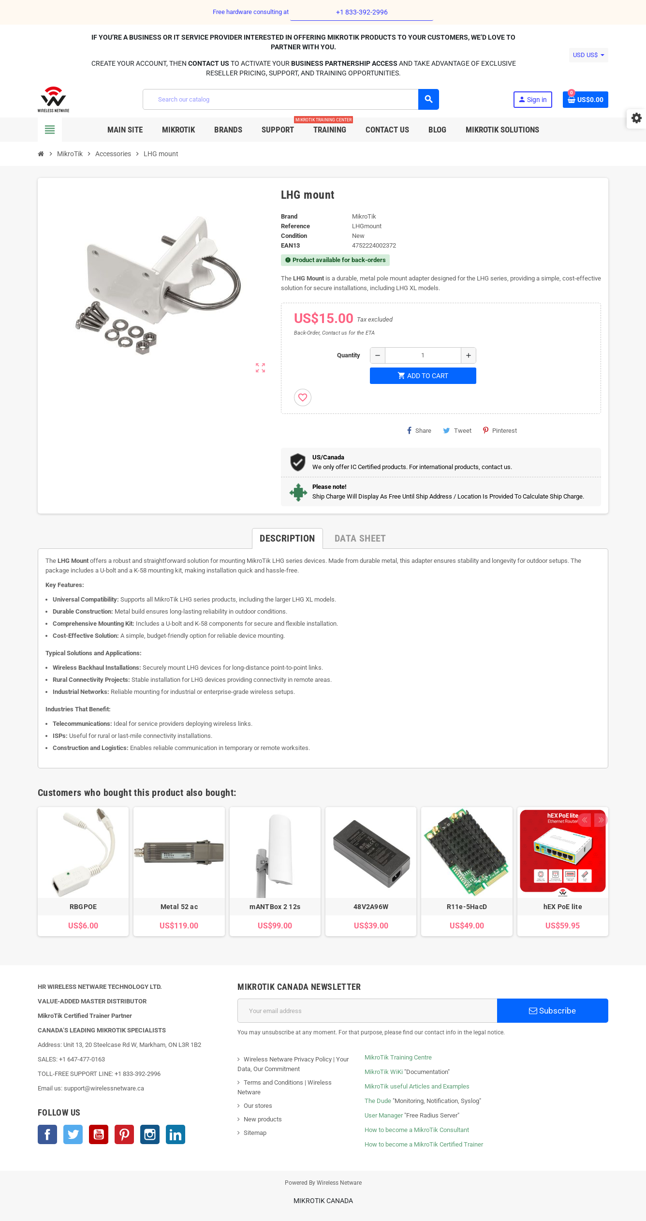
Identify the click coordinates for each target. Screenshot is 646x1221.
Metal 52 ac (179, 907)
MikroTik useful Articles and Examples (417, 1086)
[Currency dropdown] (588, 55)
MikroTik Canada (323, 1201)
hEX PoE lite (562, 907)
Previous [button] (583, 790)
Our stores (258, 1105)
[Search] (291, 99)
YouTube (98, 1134)
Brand (289, 216)
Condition (294, 235)
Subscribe (552, 1010)
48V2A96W (370, 907)
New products (263, 1119)
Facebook (47, 1134)
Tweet (457, 430)
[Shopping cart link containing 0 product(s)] (585, 99)
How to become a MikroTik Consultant (417, 1129)
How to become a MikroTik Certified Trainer (424, 1144)
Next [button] (598, 790)
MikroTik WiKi (384, 1071)
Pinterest (500, 430)
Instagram (150, 1134)
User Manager (384, 1115)
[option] (83, 871)
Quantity (348, 355)
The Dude (378, 1100)
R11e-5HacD (467, 907)
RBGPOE (83, 907)
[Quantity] (423, 355)
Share (419, 430)
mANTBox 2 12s (275, 907)
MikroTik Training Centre (398, 1057)
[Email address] (367, 1011)
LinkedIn (175, 1134)
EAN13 (290, 245)
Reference (295, 226)
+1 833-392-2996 (362, 12)
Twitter (73, 1134)
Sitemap (255, 1132)
